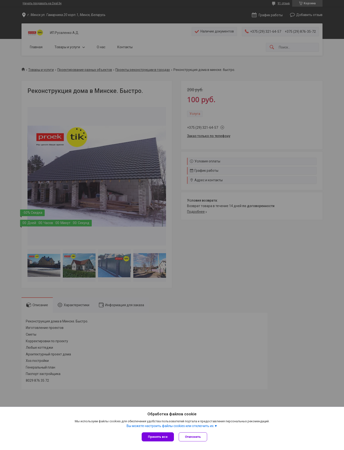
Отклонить (193, 437)
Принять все (158, 437)
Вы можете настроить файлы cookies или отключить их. (170, 426)
